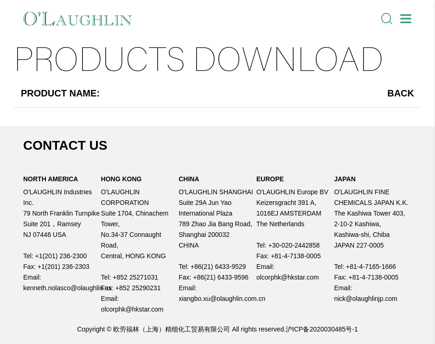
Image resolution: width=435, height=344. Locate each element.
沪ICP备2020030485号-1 (322, 329)
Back (400, 93)
